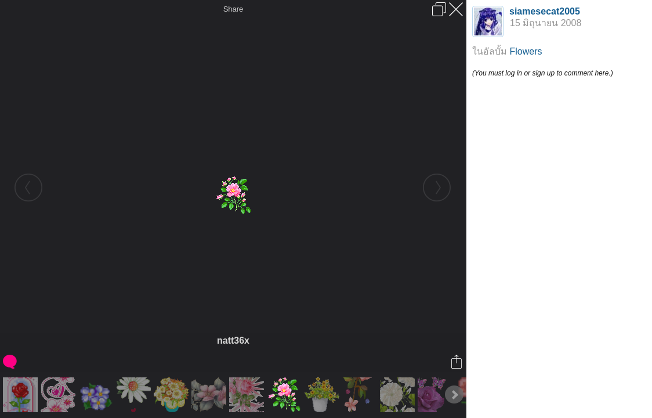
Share (233, 9)
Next (454, 394)
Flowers (525, 51)
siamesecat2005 (544, 11)
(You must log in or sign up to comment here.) (542, 73)
